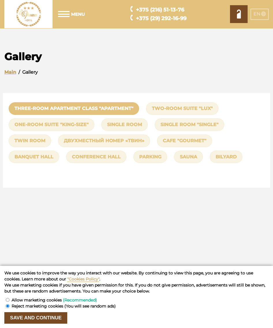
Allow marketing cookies (54, 300)
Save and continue (36, 318)
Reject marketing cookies (64, 306)
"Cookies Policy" (83, 279)
